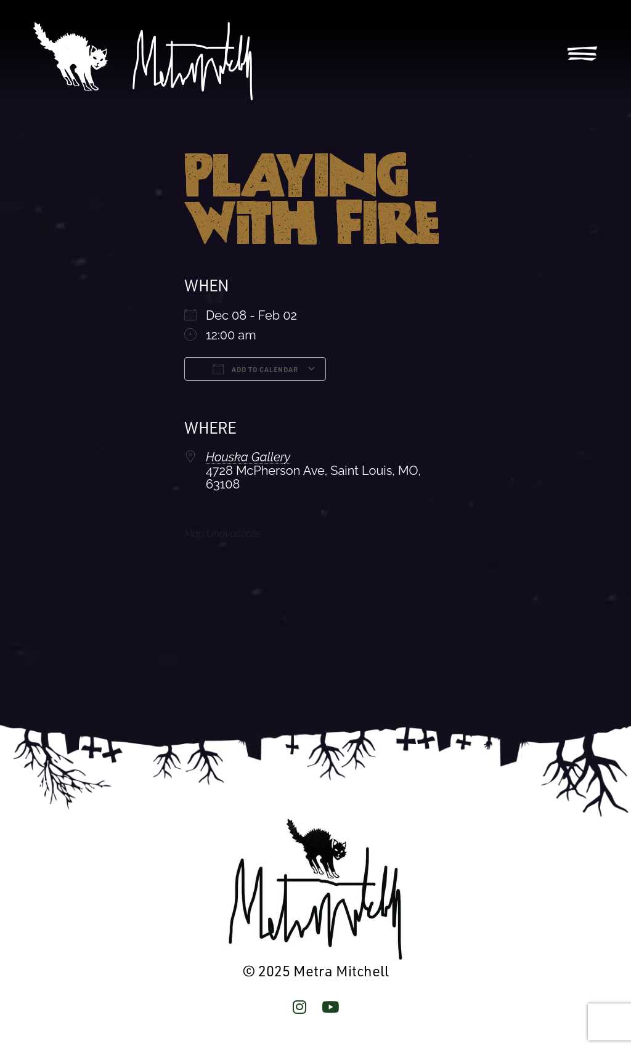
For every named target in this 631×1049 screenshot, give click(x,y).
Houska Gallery (248, 457)
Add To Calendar (255, 369)
